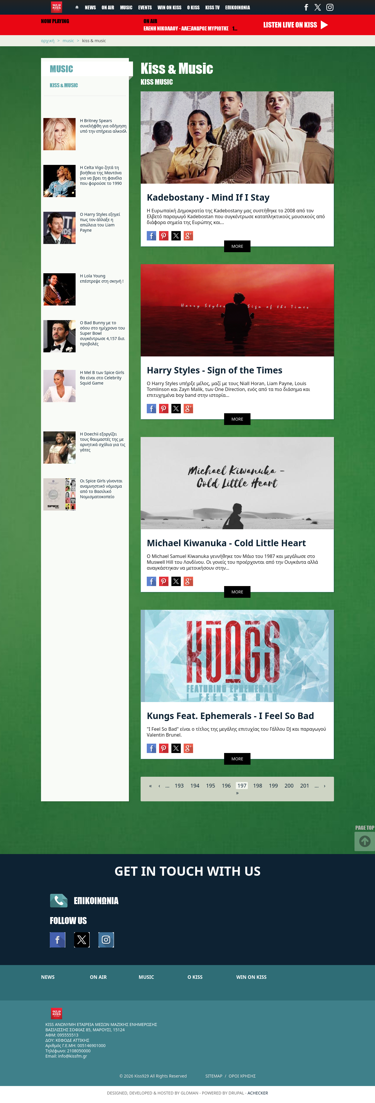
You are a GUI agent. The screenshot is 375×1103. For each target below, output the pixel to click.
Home (77, 7)
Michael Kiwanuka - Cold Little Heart (226, 543)
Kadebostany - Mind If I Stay (208, 197)
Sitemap (213, 1076)
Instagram (329, 7)
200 (289, 785)
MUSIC (146, 977)
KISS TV (212, 7)
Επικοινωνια (96, 900)
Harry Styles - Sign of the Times (214, 370)
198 (257, 785)
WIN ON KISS (251, 977)
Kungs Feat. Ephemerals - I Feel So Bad (230, 716)
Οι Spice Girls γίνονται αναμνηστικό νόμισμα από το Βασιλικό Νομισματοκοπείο (101, 488)
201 (304, 785)
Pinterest (163, 235)
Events (145, 7)
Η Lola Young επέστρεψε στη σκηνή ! (102, 278)
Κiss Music (157, 82)
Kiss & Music (94, 40)
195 (210, 785)
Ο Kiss (193, 7)
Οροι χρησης (242, 1076)
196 (226, 785)
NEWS (47, 977)
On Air (108, 7)
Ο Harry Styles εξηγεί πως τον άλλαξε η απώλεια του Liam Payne (100, 222)
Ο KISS (195, 977)
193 (179, 785)
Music (126, 7)
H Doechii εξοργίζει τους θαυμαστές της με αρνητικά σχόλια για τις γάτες (102, 442)
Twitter (317, 7)
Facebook (306, 7)
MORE (237, 246)
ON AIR (98, 977)
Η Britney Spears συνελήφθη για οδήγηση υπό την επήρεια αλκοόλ (103, 126)
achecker (258, 1093)
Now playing (55, 21)
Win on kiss (169, 7)
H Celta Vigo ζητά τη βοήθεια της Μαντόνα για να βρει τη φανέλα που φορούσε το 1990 (101, 175)
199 (273, 785)
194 (195, 785)
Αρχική (47, 40)
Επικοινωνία (237, 7)
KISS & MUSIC (64, 85)
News (90, 7)
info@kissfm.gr (72, 1056)
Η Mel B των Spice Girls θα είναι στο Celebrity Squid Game (102, 378)
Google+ (188, 235)
